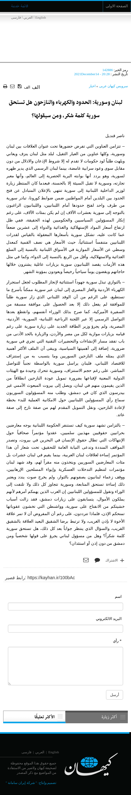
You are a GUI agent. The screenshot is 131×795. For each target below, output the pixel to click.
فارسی (16, 17)
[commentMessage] (65, 666)
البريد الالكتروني (109, 618)
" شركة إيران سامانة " (21, 783)
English (40, 17)
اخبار (92, 86)
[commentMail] (65, 629)
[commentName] (65, 606)
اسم (118, 596)
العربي (28, 17)
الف (27, 87)
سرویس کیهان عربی (113, 86)
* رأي (117, 641)
